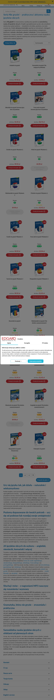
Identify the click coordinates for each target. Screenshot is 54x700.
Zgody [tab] (9, 343)
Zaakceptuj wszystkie (36, 361)
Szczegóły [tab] (27, 343)
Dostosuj (18, 361)
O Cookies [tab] (45, 343)
